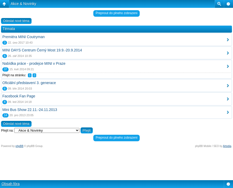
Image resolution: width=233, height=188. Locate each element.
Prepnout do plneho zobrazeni (116, 13)
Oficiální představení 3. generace (29, 83)
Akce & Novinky (23, 4)
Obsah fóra (11, 184)
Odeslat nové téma (16, 21)
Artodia (227, 146)
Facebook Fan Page (18, 96)
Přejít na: (7, 130)
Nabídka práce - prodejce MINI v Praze (33, 63)
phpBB (19, 146)
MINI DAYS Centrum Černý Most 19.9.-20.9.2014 (42, 50)
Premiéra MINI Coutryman (23, 37)
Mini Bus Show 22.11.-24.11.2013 (29, 110)
